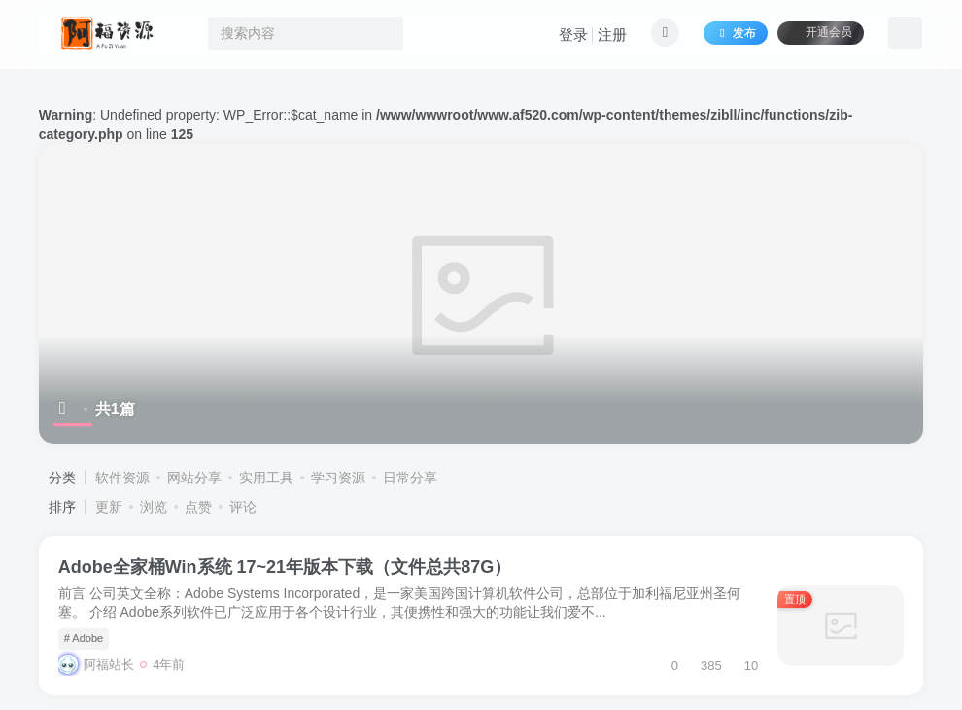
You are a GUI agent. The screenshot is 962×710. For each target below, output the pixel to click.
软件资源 (122, 477)
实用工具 (266, 477)
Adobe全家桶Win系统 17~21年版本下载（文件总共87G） (284, 567)
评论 (243, 507)
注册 (612, 34)
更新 (108, 507)
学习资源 (338, 477)
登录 (573, 34)
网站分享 (194, 477)
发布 (735, 33)
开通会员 (820, 31)
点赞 (198, 507)
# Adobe (83, 638)
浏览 (153, 507)
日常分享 (410, 477)
